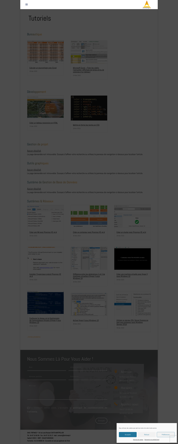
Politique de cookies (138, 440)
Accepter (128, 434)
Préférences (166, 434)
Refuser (146, 434)
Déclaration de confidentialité (151, 440)
